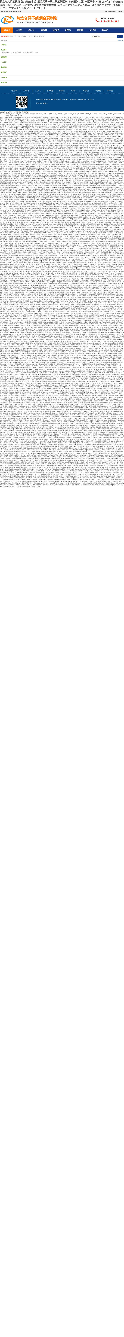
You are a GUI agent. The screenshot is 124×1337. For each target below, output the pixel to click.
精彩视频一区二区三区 (18, 196)
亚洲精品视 (69, 119)
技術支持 (56, 30)
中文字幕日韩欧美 (84, 338)
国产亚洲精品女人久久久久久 (101, 217)
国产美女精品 (30, 369)
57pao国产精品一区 (102, 271)
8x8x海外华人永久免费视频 (37, 119)
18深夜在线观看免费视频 (12, 168)
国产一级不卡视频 (23, 187)
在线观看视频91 (91, 290)
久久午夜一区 (37, 446)
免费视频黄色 (118, 128)
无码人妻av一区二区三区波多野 (28, 192)
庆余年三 (72, 168)
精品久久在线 (39, 236)
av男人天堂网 (82, 366)
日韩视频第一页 (17, 348)
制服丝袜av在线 (14, 150)
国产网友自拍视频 (32, 185)
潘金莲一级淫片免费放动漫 (79, 222)
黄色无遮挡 (32, 394)
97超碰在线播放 (43, 182)
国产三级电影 (10, 462)
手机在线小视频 (41, 192)
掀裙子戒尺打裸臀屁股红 (38, 201)
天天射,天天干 (91, 164)
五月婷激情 (73, 171)
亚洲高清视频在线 (75, 189)
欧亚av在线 (113, 469)
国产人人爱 (49, 252)
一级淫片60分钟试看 (47, 409)
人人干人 (55, 462)
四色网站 (69, 437)
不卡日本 (55, 318)
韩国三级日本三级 (112, 161)
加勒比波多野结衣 (106, 192)
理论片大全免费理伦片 (113, 327)
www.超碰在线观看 (101, 149)
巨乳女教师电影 (104, 208)
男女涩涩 (32, 259)
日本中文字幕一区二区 (74, 161)
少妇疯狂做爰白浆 (77, 343)
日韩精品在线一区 (15, 317)
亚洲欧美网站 (17, 369)
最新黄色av (23, 184)
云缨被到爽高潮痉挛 (14, 346)
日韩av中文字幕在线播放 (59, 184)
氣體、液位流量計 (28, 52)
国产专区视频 (115, 129)
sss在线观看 (105, 189)
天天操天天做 (104, 255)
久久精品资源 (62, 217)
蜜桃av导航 (88, 378)
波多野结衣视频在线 (54, 481)
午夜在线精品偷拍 (29, 443)
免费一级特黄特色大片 (54, 255)
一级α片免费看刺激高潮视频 (105, 147)
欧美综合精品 (92, 236)
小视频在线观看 (64, 208)
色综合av (53, 191)
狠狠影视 (34, 189)
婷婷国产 (54, 210)
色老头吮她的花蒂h (58, 387)
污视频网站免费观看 (113, 206)
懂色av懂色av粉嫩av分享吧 (91, 166)
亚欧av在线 (52, 259)
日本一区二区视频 (76, 124)
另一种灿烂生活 (27, 238)
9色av (114, 413)
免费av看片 (77, 184)
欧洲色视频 (41, 341)
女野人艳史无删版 (56, 348)
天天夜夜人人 (119, 234)
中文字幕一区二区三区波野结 (52, 276)
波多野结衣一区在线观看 (89, 177)
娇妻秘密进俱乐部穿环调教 (102, 418)
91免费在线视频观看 (69, 397)
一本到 (22, 385)
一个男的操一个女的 (38, 332)
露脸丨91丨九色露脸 (23, 336)
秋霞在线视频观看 (91, 136)
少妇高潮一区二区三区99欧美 (35, 276)
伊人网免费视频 (16, 392)
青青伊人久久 (91, 126)
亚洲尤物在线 (28, 289)
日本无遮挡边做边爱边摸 (63, 135)
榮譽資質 (80, 30)
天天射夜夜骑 (43, 147)
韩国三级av (42, 331)
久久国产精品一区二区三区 (93, 247)
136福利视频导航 (12, 131)
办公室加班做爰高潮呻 (76, 357)
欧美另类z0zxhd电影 (41, 171)
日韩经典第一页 (77, 437)
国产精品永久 (110, 373)
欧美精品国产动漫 (67, 346)
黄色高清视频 (21, 308)
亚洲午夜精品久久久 (102, 136)
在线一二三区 (119, 483)
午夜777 (21, 171)
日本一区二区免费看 (31, 136)
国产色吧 (24, 429)
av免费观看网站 (47, 205)
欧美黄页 (7, 266)
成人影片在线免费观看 (12, 171)
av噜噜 (35, 325)
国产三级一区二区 (13, 271)
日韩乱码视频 (14, 282)
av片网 (62, 460)
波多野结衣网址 (116, 164)
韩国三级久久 (109, 243)
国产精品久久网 (112, 226)
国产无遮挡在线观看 (114, 289)
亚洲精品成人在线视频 (52, 196)
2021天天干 (110, 296)
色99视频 (28, 248)
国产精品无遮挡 (35, 173)
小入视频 (81, 215)
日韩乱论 (50, 213)
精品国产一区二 (41, 339)
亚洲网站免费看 (80, 121)
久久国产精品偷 (76, 292)
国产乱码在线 (15, 173)
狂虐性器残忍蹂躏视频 (11, 187)
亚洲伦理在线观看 (17, 129)
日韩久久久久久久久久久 (23, 376)
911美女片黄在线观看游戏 (109, 343)
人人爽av (74, 143)
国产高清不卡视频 (77, 185)
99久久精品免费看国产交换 (46, 140)
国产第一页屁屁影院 (37, 247)
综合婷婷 (43, 443)
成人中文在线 (100, 381)
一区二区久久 (109, 359)
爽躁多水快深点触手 (32, 140)
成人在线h (89, 175)
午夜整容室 (66, 415)
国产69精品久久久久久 (27, 329)
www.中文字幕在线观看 (30, 341)
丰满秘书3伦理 (12, 308)
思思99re (36, 220)
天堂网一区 (99, 164)
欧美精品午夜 (49, 215)
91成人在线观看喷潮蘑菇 (62, 189)
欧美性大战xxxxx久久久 (56, 117)
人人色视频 (61, 185)
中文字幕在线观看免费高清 (45, 206)
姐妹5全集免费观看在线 (15, 119)
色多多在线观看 (79, 392)
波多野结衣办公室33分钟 (18, 143)
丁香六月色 (59, 415)
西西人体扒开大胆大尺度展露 (97, 178)
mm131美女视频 (116, 192)
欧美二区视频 (7, 189)
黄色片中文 (117, 233)
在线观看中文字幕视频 (43, 346)
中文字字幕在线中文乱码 (107, 135)
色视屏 (24, 369)
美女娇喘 (33, 383)
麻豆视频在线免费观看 (25, 390)
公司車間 (92, 30)
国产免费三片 (96, 208)
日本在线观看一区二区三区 (16, 133)
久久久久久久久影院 (50, 128)
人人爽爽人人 (57, 136)
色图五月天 (120, 276)
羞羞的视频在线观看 (30, 404)
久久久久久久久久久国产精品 (74, 133)
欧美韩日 (103, 154)
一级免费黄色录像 (44, 441)
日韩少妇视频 (13, 217)
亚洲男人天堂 (67, 145)
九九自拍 (56, 341)
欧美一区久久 (10, 322)
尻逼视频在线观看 (97, 385)
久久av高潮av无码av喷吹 (72, 191)
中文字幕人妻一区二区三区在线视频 (68, 147)
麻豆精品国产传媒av (23, 208)
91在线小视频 (70, 261)
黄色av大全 (30, 458)
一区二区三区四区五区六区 (114, 297)
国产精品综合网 (51, 320)
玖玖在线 (99, 346)
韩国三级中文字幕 (94, 336)
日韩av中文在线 (84, 238)
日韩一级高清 (91, 156)
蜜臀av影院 (117, 388)
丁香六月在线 (49, 341)
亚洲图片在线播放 (97, 138)
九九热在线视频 (6, 392)
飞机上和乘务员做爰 (35, 420)
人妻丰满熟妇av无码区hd (56, 157)
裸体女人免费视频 (69, 128)
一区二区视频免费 (63, 423)
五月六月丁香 (87, 357)
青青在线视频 (85, 161)
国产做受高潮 (17, 481)
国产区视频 (82, 334)
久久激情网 (45, 157)
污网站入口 (60, 192)
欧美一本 (48, 126)
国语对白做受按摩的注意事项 (67, 122)
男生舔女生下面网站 (33, 135)
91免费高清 (42, 324)
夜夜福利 (71, 150)
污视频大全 (96, 390)
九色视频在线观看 (16, 285)
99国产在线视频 (53, 444)
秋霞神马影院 (118, 434)
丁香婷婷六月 (16, 297)
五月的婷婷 (116, 294)
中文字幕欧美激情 (71, 268)
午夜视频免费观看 (111, 140)
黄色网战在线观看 (5, 285)
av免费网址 (30, 327)
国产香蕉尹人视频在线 (76, 210)
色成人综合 (114, 171)
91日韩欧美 (89, 362)
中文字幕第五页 (89, 479)
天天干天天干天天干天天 (64, 343)
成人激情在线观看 (66, 222)
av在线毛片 (30, 325)
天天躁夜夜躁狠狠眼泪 (60, 437)
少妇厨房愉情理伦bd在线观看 (63, 292)
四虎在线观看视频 (97, 171)
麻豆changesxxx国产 (13, 422)
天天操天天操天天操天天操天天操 (14, 404)
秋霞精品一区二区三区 (108, 122)
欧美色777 (6, 401)
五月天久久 (104, 152)
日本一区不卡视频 (78, 226)
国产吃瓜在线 (92, 257)
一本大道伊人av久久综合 (24, 406)
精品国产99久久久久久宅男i (66, 427)
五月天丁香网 (73, 444)
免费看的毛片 (44, 427)
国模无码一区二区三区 (114, 255)
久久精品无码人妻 (6, 385)
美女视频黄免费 (110, 399)
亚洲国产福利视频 (22, 380)
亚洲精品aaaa (32, 122)
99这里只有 (108, 187)
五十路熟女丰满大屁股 (98, 373)
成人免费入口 (61, 287)
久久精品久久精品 (49, 150)
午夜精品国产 (109, 184)
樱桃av (52, 292)
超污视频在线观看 (77, 359)
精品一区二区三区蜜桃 (25, 271)
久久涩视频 (23, 297)
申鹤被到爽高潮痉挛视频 (28, 229)
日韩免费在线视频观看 (83, 446)
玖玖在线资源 (33, 187)
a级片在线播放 (28, 474)
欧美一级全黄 (115, 282)
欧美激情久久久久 (40, 126)
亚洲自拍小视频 (29, 255)
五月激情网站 (68, 180)
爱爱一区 (102, 359)
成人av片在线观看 (22, 128)
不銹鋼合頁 (35, 36)
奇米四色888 (110, 369)
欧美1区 (105, 191)
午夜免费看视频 (9, 460)
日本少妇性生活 (12, 269)
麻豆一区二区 (62, 199)
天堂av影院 (102, 175)
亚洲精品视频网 (6, 180)
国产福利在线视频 (99, 159)
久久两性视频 (87, 353)
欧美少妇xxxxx (118, 236)
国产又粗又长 (92, 271)
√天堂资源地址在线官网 (9, 124)
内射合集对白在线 (48, 250)
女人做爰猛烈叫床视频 (10, 273)
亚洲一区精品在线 (11, 161)
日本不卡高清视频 (7, 283)
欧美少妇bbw (45, 289)
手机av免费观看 (17, 236)
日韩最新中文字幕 (33, 425)
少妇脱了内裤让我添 (108, 376)
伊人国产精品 (118, 145)
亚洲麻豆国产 (98, 121)
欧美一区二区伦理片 (20, 387)
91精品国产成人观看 (94, 154)
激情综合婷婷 (17, 117)
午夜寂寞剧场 (72, 401)
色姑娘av (21, 142)
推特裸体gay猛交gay (60, 119)
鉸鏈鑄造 (23, 36)
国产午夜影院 (119, 275)
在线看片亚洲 (7, 394)
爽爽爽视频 (47, 191)
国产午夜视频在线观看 (60, 404)
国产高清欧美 (63, 154)
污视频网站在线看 (90, 413)
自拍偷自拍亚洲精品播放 (48, 388)
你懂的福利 (27, 145)
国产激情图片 (69, 129)
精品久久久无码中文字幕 (23, 219)
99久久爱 (117, 220)
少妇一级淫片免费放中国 (14, 154)
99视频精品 (3, 436)
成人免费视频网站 (25, 317)
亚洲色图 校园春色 (59, 238)
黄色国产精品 (35, 406)
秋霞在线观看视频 (50, 313)
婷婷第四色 (53, 129)
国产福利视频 (94, 231)
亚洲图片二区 (49, 303)
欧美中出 (17, 229)
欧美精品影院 (11, 425)
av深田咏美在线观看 (19, 164)
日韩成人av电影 (80, 443)
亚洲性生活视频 (54, 457)
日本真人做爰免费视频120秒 (33, 156)
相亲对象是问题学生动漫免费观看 (38, 208)
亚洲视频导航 (22, 350)
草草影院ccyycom (61, 436)
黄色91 (25, 205)
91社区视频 (100, 264)
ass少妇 (16, 460)
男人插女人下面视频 (31, 164)
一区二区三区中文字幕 (76, 313)
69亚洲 (31, 157)
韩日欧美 (100, 308)
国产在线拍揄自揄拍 (83, 143)
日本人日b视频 (37, 233)
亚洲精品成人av (36, 262)
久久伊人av (88, 117)
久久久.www (104, 348)
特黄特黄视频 (56, 247)
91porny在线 (86, 194)
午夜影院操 (72, 208)
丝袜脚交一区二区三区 (83, 196)
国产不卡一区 (55, 453)
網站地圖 (120, 11)
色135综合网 (69, 383)
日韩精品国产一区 (78, 219)
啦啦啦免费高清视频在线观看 (27, 150)
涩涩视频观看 (36, 289)
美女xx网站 (60, 128)
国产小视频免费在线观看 (75, 194)
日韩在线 (66, 210)
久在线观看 (73, 395)
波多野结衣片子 (38, 161)
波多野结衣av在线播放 (107, 387)
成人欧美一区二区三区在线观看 (66, 443)
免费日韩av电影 (105, 119)
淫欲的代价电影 (4, 217)
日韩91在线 (41, 203)
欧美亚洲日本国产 (66, 205)
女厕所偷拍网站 (18, 289)
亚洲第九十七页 (32, 297)
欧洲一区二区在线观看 (11, 247)
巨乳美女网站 (87, 152)
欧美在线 (107, 478)
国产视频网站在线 (109, 133)
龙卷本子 (56, 268)
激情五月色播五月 (33, 352)
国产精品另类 (4, 170)
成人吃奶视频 (115, 292)
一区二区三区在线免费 (51, 166)
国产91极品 (103, 212)
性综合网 (43, 320)
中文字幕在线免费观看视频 (47, 135)
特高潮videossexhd (48, 236)
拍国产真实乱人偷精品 (51, 469)
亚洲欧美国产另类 (48, 222)
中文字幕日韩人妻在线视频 (7, 276)
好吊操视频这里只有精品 (44, 245)
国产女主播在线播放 (19, 409)
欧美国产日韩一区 (113, 191)
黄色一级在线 (61, 129)
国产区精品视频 (54, 262)
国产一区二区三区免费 (54, 234)
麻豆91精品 (29, 268)
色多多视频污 (66, 371)
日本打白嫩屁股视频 (102, 257)
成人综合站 (9, 339)
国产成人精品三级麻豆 (33, 362)
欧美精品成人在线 (49, 264)
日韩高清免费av (100, 458)
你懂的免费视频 (67, 250)
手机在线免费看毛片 (59, 240)
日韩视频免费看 (113, 422)
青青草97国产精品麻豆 (11, 243)
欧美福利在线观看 (48, 327)
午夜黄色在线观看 (75, 331)
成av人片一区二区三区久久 (114, 215)
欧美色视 (108, 196)
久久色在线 (9, 318)
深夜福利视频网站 (35, 388)
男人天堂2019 (82, 381)
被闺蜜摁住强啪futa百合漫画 (61, 310)
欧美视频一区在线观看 (6, 164)
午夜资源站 (58, 432)
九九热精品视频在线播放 (56, 175)
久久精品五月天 (12, 175)
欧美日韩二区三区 (104, 350)
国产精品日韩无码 (102, 219)
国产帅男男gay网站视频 (68, 422)
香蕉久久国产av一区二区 (75, 243)
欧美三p (49, 310)
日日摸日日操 (102, 369)
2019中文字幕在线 (69, 297)
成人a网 (41, 294)
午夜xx (84, 362)
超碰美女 (105, 121)
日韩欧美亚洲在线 (17, 416)
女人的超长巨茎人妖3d (110, 425)
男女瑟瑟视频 (25, 481)
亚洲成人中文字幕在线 (62, 177)
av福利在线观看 (116, 338)
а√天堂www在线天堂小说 (112, 262)
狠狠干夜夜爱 (69, 231)
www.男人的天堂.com (73, 360)
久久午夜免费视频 (93, 129)
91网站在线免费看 (108, 341)
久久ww (84, 156)
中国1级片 (19, 257)
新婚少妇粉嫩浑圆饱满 (50, 451)
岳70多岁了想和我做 (32, 395)
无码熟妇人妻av (110, 367)
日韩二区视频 (21, 264)
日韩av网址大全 (22, 278)
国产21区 (11, 159)
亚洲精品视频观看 (86, 311)
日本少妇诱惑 (40, 241)
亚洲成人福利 (9, 348)
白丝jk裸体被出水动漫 (91, 170)
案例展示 (68, 30)
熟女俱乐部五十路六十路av (90, 206)
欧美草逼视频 (44, 173)
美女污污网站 (93, 283)
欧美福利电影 (29, 191)
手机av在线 (111, 362)
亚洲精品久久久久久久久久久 (22, 245)
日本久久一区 (44, 121)
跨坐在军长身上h (73, 418)
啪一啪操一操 (21, 273)
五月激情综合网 (92, 474)
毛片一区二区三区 (63, 126)
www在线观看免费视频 (66, 457)
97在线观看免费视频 (70, 474)
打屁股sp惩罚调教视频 (68, 348)
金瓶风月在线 (103, 374)
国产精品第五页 (106, 408)
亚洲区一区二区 (15, 444)
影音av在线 (52, 429)
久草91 (100, 432)
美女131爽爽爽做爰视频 (61, 150)
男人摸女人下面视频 (26, 446)
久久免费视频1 (38, 327)
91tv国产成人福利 (71, 254)
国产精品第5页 (90, 318)
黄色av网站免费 (87, 185)
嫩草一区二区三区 (53, 131)
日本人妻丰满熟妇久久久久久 (62, 143)
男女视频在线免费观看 (32, 131)
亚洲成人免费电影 (9, 245)
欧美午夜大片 (24, 394)
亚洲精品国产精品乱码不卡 (86, 199)
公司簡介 (19, 30)
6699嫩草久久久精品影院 (61, 206)
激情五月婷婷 (56, 233)
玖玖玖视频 (79, 397)
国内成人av (43, 180)
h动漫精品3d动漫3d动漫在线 (85, 240)
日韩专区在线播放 (65, 331)
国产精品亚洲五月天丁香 (83, 233)
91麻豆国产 (96, 306)
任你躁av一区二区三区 (108, 275)
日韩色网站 (48, 210)
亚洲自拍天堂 (108, 472)
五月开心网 (81, 259)
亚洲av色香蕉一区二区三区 (11, 122)
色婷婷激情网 (56, 164)
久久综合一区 (79, 364)
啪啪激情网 (25, 339)
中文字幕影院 (51, 290)
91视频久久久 (40, 313)
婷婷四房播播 (43, 352)
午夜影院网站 (119, 401)
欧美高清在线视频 (19, 199)
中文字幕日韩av (84, 472)
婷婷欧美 (108, 170)
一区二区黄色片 (92, 308)
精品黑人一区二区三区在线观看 (97, 131)
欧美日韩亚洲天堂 (8, 275)
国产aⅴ (50, 450)
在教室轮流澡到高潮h (77, 166)
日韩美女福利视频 (40, 198)
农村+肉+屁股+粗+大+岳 (95, 191)
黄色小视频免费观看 (61, 434)
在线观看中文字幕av (27, 315)
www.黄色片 (82, 418)
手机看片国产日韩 (72, 381)
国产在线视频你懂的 (71, 430)
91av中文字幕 (46, 392)
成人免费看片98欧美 (107, 259)
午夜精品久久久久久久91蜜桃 (20, 234)
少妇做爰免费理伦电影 (96, 168)
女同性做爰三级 (58, 213)
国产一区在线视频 (71, 369)
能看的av (36, 196)
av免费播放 (29, 215)
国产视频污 (83, 164)
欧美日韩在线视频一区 (40, 359)
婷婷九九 (97, 450)
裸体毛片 (7, 126)
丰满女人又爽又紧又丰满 (101, 199)
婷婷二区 (100, 355)
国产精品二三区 (22, 163)
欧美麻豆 (32, 301)
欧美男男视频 (64, 453)
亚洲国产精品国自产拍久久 (92, 289)
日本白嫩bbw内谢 (25, 173)
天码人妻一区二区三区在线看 (81, 250)
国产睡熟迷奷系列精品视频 (12, 233)
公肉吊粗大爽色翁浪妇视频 (86, 387)
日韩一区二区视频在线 (52, 374)
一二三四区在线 (34, 444)
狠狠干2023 (20, 161)
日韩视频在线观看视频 (32, 170)
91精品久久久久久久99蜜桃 (110, 460)
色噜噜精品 (100, 220)
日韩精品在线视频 (46, 184)
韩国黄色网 (15, 189)
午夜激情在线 (84, 191)
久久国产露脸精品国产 (45, 280)
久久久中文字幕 (10, 397)
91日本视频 (115, 229)
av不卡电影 (38, 266)
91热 (1, 210)
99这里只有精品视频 (37, 149)
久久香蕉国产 (80, 252)
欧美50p (15, 362)
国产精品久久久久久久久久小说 (58, 173)
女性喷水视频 (87, 210)
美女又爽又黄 (53, 343)
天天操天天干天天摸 (26, 434)
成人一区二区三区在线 (45, 367)
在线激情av (73, 471)
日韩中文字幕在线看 (16, 238)
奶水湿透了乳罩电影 (28, 322)
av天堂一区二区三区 (20, 310)
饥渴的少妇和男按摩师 (63, 439)
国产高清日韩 (60, 320)
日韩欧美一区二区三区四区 (45, 136)
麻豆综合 (27, 486)
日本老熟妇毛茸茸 (40, 430)
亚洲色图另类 (20, 210)
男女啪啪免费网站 (36, 138)
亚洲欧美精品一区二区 (75, 310)
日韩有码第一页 (29, 142)
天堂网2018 (42, 282)
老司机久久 (102, 367)
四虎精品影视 (25, 392)
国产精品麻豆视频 (60, 140)
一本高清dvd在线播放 (74, 154)
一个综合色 (83, 280)
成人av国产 (84, 271)
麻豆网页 (87, 471)
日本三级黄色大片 (33, 441)
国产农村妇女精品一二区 (23, 464)
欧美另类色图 (85, 182)
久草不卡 (45, 143)
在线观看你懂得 (15, 296)
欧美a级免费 (98, 423)
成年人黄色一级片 (17, 226)
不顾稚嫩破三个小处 (61, 227)
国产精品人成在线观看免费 (9, 163)
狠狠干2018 (64, 276)
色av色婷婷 (94, 471)
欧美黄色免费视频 (37, 401)
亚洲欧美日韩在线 (56, 346)
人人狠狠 (59, 280)
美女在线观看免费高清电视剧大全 (75, 163)
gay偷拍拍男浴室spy (87, 203)
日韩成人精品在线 (25, 138)
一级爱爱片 (9, 362)
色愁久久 (28, 324)
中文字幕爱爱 (26, 152)
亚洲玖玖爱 (112, 385)
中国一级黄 (16, 138)
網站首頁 (7, 30)
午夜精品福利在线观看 (52, 322)
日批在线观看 (10, 455)
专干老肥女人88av (81, 348)
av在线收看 (33, 392)
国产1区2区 (40, 150)
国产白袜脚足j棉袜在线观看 (41, 315)
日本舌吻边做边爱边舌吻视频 (108, 390)
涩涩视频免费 (62, 381)
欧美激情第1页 (83, 157)
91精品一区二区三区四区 (99, 327)
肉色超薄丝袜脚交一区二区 (104, 194)
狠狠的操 (109, 213)
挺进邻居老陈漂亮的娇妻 (73, 140)
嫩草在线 (3, 154)
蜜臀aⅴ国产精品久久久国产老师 (31, 213)
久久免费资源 (36, 460)
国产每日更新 (52, 287)
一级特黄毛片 (116, 378)
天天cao (91, 238)
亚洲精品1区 (61, 441)
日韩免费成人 (14, 142)
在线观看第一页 (55, 416)
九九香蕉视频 (51, 152)
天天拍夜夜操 (71, 304)
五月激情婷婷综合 (88, 261)
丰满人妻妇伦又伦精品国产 (107, 397)
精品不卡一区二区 (72, 173)
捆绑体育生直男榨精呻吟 (72, 238)
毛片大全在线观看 (74, 283)
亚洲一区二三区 (113, 156)
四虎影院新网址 (105, 392)
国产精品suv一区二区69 (109, 346)
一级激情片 (45, 261)
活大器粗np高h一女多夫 (99, 451)
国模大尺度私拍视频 (53, 399)
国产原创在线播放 (78, 180)
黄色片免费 (120, 227)
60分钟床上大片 (115, 416)
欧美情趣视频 (7, 304)
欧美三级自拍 (50, 408)
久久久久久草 (66, 334)
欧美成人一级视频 (56, 212)
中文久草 (7, 142)
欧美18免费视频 (30, 241)
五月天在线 (21, 175)
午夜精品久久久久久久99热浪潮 (31, 121)
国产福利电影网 (37, 283)
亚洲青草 (120, 156)
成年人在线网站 (103, 322)
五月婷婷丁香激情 (46, 229)
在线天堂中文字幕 (86, 374)
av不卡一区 (115, 170)
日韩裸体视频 (117, 332)
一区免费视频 (57, 332)
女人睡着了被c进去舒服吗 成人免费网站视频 (57, 203)
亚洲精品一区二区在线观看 (37, 240)
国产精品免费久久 (74, 469)
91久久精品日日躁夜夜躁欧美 (18, 147)
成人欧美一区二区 (99, 299)
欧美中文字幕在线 (60, 408)
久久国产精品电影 (31, 311)
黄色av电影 (30, 432)
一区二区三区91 (13, 192)
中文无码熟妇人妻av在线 (68, 252)
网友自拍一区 (17, 315)
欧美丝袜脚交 (37, 157)
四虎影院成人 (47, 164)
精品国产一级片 (87, 217)
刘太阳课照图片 (25, 483)
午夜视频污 (5, 317)
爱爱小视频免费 (87, 397)
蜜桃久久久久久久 (54, 289)
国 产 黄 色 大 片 (41, 408)
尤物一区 (86, 226)
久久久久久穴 (33, 339)
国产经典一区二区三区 (99, 124)
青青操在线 (5, 231)
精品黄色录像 (66, 388)
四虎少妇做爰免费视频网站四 (72, 156)
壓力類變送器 (5, 52)
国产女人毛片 (107, 164)
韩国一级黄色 (51, 266)
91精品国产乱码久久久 (73, 164)
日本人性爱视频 (64, 416)
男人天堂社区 (31, 205)
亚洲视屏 (31, 304)
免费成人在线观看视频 (62, 285)
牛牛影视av (72, 423)
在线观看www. (91, 189)
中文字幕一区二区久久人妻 (116, 252)
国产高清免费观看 (101, 282)
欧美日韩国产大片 (44, 292)
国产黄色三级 (118, 241)
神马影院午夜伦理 (74, 257)
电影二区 (71, 178)
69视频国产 (93, 161)
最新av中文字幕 (21, 371)
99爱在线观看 (109, 402)
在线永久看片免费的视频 (71, 157)
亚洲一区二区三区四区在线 (51, 124)
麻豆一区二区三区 (28, 254)
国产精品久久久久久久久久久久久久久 (96, 163)
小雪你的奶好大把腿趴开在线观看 (55, 231)
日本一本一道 (49, 238)
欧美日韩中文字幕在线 (18, 201)
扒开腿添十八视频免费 (85, 138)
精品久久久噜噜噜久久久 (113, 154)
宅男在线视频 (49, 119)
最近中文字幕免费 (18, 443)
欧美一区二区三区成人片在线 (78, 355)
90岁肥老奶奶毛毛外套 (40, 243)
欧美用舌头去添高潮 (105, 269)
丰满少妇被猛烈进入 (73, 481)
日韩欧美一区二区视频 (91, 369)
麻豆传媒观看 (47, 413)
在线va (109, 282)
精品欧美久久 (103, 353)
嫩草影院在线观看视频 (114, 420)
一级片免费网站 (81, 208)
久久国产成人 (18, 322)
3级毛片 (46, 178)
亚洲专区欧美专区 (19, 252)
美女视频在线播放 (100, 173)
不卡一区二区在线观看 (26, 296)
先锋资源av (42, 254)
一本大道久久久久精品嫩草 (93, 259)
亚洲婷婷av (28, 332)
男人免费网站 (11, 472)
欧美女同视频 (82, 460)
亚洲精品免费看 (78, 149)
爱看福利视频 (40, 257)
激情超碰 (31, 275)
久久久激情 (97, 348)
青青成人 (109, 124)
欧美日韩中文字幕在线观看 (88, 184)
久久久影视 (8, 297)
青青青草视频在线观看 (50, 185)
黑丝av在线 (100, 222)
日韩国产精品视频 (112, 353)
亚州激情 (89, 371)
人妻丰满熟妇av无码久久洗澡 (14, 448)
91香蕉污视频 (79, 150)
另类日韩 (19, 465)
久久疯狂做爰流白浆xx (113, 248)
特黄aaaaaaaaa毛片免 (26, 422)
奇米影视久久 (41, 465)
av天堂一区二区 (98, 303)
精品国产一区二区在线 (77, 402)
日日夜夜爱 (62, 273)
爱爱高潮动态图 (89, 215)
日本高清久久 (11, 257)
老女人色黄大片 (98, 388)
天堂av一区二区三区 (21, 366)
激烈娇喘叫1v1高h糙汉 (61, 257)
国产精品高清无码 (35, 219)
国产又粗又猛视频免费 (27, 154)
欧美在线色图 (63, 271)
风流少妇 (28, 201)
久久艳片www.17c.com (60, 303)
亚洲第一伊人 (12, 371)
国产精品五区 (81, 136)
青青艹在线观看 (50, 483)
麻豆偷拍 (53, 317)
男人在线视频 (30, 198)
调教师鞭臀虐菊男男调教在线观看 (14, 240)
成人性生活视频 (117, 126)
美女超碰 (117, 212)
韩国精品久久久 (88, 364)
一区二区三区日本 (49, 241)
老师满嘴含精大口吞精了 (16, 231)
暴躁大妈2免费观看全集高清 (78, 285)
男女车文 (67, 259)
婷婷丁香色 (63, 289)
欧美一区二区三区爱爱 (81, 128)
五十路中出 (92, 341)
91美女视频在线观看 (48, 268)
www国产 (43, 196)
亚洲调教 (56, 161)
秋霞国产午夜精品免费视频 (109, 203)
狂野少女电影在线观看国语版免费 (10, 185)
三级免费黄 (107, 345)
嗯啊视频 (11, 413)
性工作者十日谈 (112, 331)
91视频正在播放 (4, 282)
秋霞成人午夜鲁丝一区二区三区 (37, 278)
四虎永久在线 (58, 145)
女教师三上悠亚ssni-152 (76, 152)
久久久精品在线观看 (72, 199)
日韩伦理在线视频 (21, 276)
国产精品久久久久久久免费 (13, 182)
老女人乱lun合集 (55, 336)
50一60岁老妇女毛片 (40, 329)
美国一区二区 (36, 269)
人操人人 (113, 180)
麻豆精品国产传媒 (110, 329)
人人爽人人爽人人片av (9, 210)
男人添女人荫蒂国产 (113, 143)
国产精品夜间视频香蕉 (106, 128)
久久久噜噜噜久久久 (13, 156)
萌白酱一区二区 (47, 142)
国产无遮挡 (44, 213)
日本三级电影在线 (59, 149)
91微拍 (54, 280)
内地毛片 (99, 341)
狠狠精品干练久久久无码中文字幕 (89, 142)
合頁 (19, 36)
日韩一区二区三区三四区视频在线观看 (51, 269)
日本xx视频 (84, 119)
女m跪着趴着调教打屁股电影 (64, 170)
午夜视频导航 (84, 469)
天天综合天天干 (20, 383)
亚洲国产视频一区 (63, 353)
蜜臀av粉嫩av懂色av (45, 453)
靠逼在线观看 (14, 255)
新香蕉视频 (21, 378)
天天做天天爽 (4, 308)
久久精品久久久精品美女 (107, 142)
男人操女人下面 (92, 222)
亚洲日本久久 (62, 373)
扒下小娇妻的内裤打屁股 (97, 411)
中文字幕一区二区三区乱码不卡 (12, 292)
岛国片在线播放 (101, 161)
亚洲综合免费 (98, 203)
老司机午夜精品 (88, 159)
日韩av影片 (84, 154)
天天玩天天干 (116, 404)
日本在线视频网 (86, 422)
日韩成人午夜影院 (40, 318)
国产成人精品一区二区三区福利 (105, 234)
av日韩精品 (18, 213)
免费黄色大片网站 (89, 313)
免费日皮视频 (69, 320)
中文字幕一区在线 (93, 432)
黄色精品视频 (23, 458)
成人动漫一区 (89, 121)
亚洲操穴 (95, 140)
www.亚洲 (37, 184)
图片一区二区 (106, 171)
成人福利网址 (6, 439)
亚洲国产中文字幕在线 (38, 252)
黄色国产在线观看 (110, 159)
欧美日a (49, 355)
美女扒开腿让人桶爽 (28, 236)
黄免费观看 (83, 352)
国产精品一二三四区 (47, 418)
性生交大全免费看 (114, 320)
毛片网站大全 (59, 236)
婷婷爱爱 (59, 220)
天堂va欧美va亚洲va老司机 (91, 201)
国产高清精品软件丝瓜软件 (44, 297)
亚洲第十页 (110, 233)
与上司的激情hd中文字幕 (111, 168)
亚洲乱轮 (7, 352)
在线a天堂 (98, 343)
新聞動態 (44, 30)
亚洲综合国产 (107, 117)
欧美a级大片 (69, 184)
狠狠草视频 (106, 385)
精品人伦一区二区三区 (33, 194)
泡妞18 (75, 262)
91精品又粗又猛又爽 (66, 282)
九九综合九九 (6, 135)
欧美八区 (110, 236)
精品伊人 (38, 229)
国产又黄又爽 (96, 192)
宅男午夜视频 (97, 185)
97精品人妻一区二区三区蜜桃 (47, 170)
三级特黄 (76, 467)
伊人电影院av (46, 273)
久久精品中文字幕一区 (12, 224)
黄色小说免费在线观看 (114, 149)
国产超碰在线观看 (101, 233)
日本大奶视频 (73, 136)
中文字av (10, 138)
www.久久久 (23, 357)
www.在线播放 (29, 199)
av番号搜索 (113, 462)
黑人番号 (97, 278)
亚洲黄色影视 (101, 184)
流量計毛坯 (13, 36)
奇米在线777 (81, 444)
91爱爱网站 (81, 413)
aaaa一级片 (35, 479)
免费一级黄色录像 (96, 310)
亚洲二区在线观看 (99, 276)
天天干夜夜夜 (97, 248)
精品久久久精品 (62, 275)
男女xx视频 (70, 478)
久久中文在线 (61, 430)
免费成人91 (108, 177)
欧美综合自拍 (109, 429)
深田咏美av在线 (102, 301)
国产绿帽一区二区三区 (96, 250)
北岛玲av (106, 434)
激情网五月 (104, 476)
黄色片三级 (50, 467)
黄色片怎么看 (94, 243)
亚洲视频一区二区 (69, 213)
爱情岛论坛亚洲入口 (67, 332)
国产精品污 (23, 185)
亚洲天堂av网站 (95, 266)
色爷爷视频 (37, 175)
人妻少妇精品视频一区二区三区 (98, 226)
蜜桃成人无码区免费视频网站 (56, 455)
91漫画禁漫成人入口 (53, 154)
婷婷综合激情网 (99, 187)
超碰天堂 (22, 136)
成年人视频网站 (37, 485)
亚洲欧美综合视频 (99, 401)
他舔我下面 (5, 140)
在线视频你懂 (89, 401)
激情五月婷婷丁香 (70, 121)
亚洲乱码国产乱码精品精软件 (38, 152)
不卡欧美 (5, 119)
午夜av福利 (108, 299)
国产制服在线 (63, 392)
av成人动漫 (22, 189)
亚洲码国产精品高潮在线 (76, 206)
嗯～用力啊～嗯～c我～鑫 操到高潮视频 (33, 117)
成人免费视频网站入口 (52, 395)
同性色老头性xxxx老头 (27, 287)
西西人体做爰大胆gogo (61, 178)
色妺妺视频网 (38, 448)
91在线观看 (38, 432)
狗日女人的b (15, 304)
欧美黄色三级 (60, 259)
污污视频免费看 (10, 376)
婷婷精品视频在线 (50, 177)
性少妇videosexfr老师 (64, 315)
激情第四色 (10, 387)
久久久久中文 (57, 205)
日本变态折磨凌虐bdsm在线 (102, 443)
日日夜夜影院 (46, 217)
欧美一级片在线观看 (31, 212)
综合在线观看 (28, 283)
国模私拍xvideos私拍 (68, 212)
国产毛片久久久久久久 (59, 142)
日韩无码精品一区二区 (95, 406)
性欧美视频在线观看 (101, 441)
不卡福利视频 (24, 304)
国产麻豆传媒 (22, 362)
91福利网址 (90, 450)
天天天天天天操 (104, 320)
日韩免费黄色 (85, 178)
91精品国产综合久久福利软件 (54, 324)
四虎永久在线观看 (16, 152)
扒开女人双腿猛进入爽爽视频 (79, 131)
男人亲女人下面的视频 (66, 262)
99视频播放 (112, 257)
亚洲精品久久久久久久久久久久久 (27, 338)
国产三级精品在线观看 (44, 336)
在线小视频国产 (44, 129)
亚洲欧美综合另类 (99, 229)
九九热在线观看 (56, 485)
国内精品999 (86, 243)
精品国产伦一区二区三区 (21, 275)
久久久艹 (111, 380)
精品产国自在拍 (15, 483)
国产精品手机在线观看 (19, 206)
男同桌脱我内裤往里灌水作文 (31, 129)
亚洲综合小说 (87, 266)
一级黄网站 (25, 364)
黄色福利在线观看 (64, 464)
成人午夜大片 (100, 177)
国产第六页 (33, 471)
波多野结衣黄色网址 (32, 147)
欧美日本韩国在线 (107, 360)
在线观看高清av (119, 142)
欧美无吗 (89, 350)
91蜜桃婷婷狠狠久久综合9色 (92, 180)
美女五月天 (102, 140)
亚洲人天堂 (90, 329)
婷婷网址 (41, 185)
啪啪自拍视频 (32, 224)
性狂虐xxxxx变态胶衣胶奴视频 (17, 215)
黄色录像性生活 (115, 310)
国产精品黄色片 (78, 287)
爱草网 (82, 159)
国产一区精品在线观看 (42, 259)
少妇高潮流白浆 (58, 198)
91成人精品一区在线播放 (41, 199)
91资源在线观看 (104, 306)
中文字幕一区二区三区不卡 (48, 194)
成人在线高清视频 (63, 283)
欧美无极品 (51, 133)
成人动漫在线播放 (65, 124)
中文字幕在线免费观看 (93, 467)
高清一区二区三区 (33, 128)
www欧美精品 (85, 345)
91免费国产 (14, 268)
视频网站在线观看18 (40, 154)
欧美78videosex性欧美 (56, 168)
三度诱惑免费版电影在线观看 (75, 289)
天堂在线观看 (110, 212)
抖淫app (88, 208)
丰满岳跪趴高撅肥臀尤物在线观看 (42, 271)
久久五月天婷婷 (51, 220)
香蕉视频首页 (43, 131)
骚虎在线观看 (55, 392)
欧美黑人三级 (85, 341)
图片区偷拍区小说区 (79, 383)
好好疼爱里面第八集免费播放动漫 (34, 334)
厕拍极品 (50, 402)
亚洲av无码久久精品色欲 (42, 168)
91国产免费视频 (74, 416)
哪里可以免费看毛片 (48, 145)
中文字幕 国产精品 (16, 420)
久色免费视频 (93, 147)
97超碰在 (54, 126)
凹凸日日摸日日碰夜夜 (101, 156)
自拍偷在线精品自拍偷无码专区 (12, 451)
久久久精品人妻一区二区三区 (92, 325)
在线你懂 (51, 143)
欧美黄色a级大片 (52, 192)
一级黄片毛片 (101, 357)
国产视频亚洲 (30, 168)
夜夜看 (83, 275)
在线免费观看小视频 (99, 150)
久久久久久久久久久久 (69, 296)
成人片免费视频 (96, 422)
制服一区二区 (47, 296)
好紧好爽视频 (64, 182)
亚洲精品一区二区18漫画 (113, 173)
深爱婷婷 (27, 240)
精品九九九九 (45, 175)
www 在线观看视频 (45, 348)
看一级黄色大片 (28, 161)
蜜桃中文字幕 (23, 224)
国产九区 (57, 294)
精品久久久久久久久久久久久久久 (43, 306)
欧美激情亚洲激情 (85, 241)
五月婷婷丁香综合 (44, 373)
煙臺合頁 (41, 36)
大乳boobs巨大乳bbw (89, 149)
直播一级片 (39, 311)
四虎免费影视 (79, 217)
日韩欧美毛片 (63, 161)
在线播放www (29, 196)
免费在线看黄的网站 (24, 282)
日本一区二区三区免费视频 (51, 122)
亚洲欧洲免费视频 (106, 338)
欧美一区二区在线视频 (80, 332)
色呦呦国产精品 (8, 241)
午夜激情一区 (78, 429)
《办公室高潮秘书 (36, 317)
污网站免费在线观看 (21, 425)
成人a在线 (49, 282)
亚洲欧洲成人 (12, 208)
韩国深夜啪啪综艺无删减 (84, 171)
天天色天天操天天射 (94, 128)
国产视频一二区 (113, 474)
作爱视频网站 (78, 187)
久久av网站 (77, 119)
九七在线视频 (110, 131)
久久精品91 (37, 320)
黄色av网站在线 (73, 126)
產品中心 (31, 30)
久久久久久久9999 (53, 338)
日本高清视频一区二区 (92, 269)
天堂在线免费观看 (21, 250)
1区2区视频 (57, 222)
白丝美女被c (87, 287)
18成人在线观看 (87, 150)
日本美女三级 (11, 436)
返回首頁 (120, 40)
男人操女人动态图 (60, 133)
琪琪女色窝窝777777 (109, 290)
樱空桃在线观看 (36, 261)
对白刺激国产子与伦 (48, 385)
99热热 (43, 483)
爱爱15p (53, 227)
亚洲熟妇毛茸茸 (11, 191)
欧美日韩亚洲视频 (92, 296)
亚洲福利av (39, 205)
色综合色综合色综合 (88, 187)
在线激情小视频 (58, 250)
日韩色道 (77, 142)
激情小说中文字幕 (117, 177)
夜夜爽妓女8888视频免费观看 (16, 149)
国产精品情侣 (15, 136)
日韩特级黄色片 (33, 280)
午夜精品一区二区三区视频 (19, 180)
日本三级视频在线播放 (93, 315)
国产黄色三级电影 (20, 222)
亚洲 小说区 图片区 (97, 117)
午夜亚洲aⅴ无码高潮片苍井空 (13, 121)
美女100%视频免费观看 (98, 457)
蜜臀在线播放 (70, 217)
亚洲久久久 (56, 282)
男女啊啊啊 (108, 222)
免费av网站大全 (83, 147)
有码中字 (110, 313)
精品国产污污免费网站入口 (97, 196)
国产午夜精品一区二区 (115, 278)
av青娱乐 (20, 269)
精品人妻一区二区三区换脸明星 (11, 446)
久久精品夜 (54, 217)
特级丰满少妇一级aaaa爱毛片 (109, 185)
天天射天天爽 (7, 145)
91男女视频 (30, 184)
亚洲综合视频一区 (63, 352)
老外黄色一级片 (21, 325)
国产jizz (47, 117)
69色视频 (67, 175)
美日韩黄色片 (24, 294)
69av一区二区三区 (100, 198)
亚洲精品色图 (87, 133)
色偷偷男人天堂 (28, 133)
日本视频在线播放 (41, 364)
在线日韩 (116, 243)
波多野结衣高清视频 (95, 275)
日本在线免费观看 (65, 215)
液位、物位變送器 (16, 52)
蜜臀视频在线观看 (12, 220)
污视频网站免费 (10, 212)
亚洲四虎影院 (23, 194)
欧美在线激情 (110, 175)
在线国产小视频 (28, 231)
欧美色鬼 (57, 182)
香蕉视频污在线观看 (93, 135)
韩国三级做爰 (73, 306)
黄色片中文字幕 (87, 485)
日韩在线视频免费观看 (93, 352)
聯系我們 (105, 30)
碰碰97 (82, 140)
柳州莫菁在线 (60, 483)
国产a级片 (63, 164)
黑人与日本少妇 (47, 233)
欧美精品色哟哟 (34, 348)
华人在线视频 (71, 233)
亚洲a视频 (51, 182)
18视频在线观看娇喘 (33, 180)
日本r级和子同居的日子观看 (54, 201)
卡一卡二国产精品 (19, 334)
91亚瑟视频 (69, 226)
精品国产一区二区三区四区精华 (104, 145)
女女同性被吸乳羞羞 (32, 166)
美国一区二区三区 (5, 143)
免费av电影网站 (45, 227)
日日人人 (27, 149)
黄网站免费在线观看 (17, 145)
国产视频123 (86, 310)
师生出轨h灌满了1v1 (94, 119)
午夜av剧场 (10, 252)
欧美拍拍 (29, 178)
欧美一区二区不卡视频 (61, 385)
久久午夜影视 (29, 175)
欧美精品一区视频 (69, 192)
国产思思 (110, 152)
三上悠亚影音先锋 (109, 220)
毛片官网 (40, 164)
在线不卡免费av (20, 324)
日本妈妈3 (75, 336)
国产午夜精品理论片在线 (74, 311)
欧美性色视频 (119, 355)
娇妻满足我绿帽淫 (65, 395)
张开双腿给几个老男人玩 (80, 236)
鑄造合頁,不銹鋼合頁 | (111, 11)
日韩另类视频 (7, 196)
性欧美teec (32, 364)
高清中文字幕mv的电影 (81, 213)
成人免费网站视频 (110, 150)
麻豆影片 (10, 369)
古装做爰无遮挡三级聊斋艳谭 (46, 189)
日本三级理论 (69, 341)
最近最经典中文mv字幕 (40, 133)
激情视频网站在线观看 (6, 117)
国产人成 (6, 486)
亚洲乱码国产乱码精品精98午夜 (21, 471)
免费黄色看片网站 (97, 311)
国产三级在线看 (70, 273)
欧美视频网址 (25, 227)
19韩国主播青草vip (5, 261)
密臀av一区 (96, 392)
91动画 (112, 318)
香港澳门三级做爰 (108, 241)
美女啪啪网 (101, 170)
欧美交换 (34, 245)
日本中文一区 (22, 268)
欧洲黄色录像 (59, 397)
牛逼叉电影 (44, 450)
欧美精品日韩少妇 (82, 455)
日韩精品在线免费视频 (24, 217)
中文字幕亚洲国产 (7, 320)
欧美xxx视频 (63, 360)
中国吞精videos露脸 (5, 430)
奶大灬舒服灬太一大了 (108, 406)
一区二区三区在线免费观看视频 (61, 245)
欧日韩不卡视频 (59, 187)
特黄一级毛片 (45, 163)
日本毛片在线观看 (32, 357)
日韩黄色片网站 (23, 374)
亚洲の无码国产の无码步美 (61, 171)
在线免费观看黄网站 (9, 219)
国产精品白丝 (6, 395)
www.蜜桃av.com (40, 301)
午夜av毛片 (106, 182)
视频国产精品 (23, 122)
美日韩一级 (47, 299)
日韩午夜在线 (82, 247)
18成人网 (83, 189)
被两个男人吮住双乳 (73, 159)
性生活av (36, 422)
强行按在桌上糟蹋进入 (33, 350)
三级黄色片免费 (48, 161)
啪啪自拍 (64, 485)
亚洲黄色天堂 (82, 126)
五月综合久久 (4, 157)
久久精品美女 (120, 383)
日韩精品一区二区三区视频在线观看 (76, 290)
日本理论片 (58, 471)
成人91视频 (85, 292)
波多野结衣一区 (110, 357)
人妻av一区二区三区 (93, 453)
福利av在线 (105, 261)
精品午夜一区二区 (49, 294)
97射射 (36, 182)
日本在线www (68, 329)
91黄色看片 (55, 271)
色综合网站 (25, 119)
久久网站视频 (95, 322)
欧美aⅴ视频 (114, 418)
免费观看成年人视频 (69, 117)
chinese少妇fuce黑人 (14, 166)
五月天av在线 (112, 210)
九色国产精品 (107, 311)
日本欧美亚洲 (38, 142)
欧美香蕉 (21, 156)
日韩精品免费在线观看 (87, 198)
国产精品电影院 (98, 448)
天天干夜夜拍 (47, 378)
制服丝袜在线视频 (48, 149)
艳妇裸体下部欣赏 (59, 301)
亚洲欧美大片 (79, 261)
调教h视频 (43, 460)
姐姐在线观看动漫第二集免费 (18, 140)
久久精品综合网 (110, 198)
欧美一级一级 (22, 131)
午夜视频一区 (80, 117)
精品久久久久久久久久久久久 (34, 143)
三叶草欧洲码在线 (82, 474)
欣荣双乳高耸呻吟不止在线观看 (19, 126)
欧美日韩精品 (118, 373)
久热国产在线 (62, 304)
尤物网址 (121, 191)
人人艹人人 (88, 327)
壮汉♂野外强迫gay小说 (108, 157)
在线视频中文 (10, 199)
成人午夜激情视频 (114, 199)
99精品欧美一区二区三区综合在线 (55, 369)
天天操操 (50, 243)
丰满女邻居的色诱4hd (6, 236)
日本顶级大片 (70, 142)
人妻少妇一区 (36, 439)
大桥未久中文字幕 (113, 481)
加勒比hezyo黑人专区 (19, 241)
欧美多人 (38, 224)
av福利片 (95, 175)
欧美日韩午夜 (6, 255)
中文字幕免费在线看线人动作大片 (51, 138)
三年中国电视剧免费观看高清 (83, 192)
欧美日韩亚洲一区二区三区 (114, 471)
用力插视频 (108, 229)
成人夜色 (101, 243)
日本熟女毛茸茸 (99, 262)
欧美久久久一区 (84, 283)
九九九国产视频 (48, 345)
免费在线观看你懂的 (21, 467)
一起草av (56, 215)
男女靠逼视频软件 (117, 196)
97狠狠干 (61, 248)
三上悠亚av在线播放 (104, 129)
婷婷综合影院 (96, 152)
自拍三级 (62, 268)
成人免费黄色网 (58, 224)
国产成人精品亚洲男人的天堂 (70, 138)
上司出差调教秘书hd (78, 339)
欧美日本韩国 (83, 432)
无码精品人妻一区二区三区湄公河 (9, 357)
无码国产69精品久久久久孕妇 (8, 178)
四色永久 (93, 233)
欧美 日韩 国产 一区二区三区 (106, 280)
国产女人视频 (58, 420)
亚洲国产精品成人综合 (40, 304)
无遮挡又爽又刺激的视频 (96, 425)
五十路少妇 (68, 185)
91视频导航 (116, 247)
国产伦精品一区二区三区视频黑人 (13, 345)
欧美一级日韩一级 (7, 227)
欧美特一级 (40, 124)
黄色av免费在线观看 (98, 429)
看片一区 (41, 166)
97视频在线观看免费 (96, 241)
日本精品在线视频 (106, 180)
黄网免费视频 (74, 201)
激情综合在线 (103, 206)
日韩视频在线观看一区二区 (25, 220)
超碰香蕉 (80, 353)
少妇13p (65, 269)
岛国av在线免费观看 (36, 457)
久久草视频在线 (48, 311)
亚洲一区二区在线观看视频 (65, 451)
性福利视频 (13, 264)
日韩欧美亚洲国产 (71, 240)
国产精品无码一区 (38, 178)
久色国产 (23, 166)
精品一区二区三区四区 (62, 152)
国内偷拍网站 (95, 436)
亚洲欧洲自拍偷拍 (75, 245)
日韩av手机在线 (96, 210)
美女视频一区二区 (11, 177)
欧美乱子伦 (5, 203)
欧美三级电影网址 (18, 283)
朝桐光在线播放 (20, 212)
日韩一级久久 (15, 184)
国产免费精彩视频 (32, 206)
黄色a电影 (93, 194)
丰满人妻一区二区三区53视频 (78, 135)
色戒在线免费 (116, 408)
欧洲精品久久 (47, 247)
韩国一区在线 (57, 252)
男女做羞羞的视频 (47, 308)
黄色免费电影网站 (21, 198)
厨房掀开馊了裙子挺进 (34, 163)
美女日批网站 (65, 357)
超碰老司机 (116, 360)
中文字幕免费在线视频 (71, 460)
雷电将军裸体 (65, 255)
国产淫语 (97, 387)
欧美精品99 (103, 201)
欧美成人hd (74, 145)
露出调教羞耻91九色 (64, 166)
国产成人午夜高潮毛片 (95, 122)
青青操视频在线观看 (30, 124)
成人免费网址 (24, 157)
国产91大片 (21, 311)
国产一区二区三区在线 (26, 359)
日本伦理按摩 (89, 140)
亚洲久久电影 (4, 192)
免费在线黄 (28, 252)
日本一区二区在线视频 (53, 460)
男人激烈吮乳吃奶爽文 (23, 457)
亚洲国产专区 (116, 166)
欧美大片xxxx (42, 467)
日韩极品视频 (14, 135)
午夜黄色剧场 (29, 299)
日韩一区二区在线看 (45, 350)
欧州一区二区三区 (114, 464)
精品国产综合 (110, 395)
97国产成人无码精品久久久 (103, 479)
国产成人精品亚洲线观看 (14, 478)
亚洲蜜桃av (98, 366)
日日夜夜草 (40, 122)
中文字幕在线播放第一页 (84, 464)
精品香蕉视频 (75, 215)
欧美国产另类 (27, 367)
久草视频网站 (20, 124)
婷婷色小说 (56, 406)
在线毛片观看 (93, 205)
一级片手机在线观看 (97, 133)
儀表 (36, 52)
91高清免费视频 (43, 425)
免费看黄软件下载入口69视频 (86, 145)
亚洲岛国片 (99, 290)
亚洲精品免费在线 (15, 359)
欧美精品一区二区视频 (25, 360)
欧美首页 (8, 173)
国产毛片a (75, 338)
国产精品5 (88, 395)
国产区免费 (65, 136)
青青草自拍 (26, 348)
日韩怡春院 (49, 240)
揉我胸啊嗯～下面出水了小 (89, 331)
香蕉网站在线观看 (42, 383)
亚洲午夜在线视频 (119, 152)
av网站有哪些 (51, 180)
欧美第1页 (62, 318)
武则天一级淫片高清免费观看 (87, 234)
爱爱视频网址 (107, 138)
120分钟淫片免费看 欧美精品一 (41, 390)
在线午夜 (29, 189)
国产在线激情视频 (63, 367)
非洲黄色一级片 (63, 322)
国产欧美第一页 (64, 299)
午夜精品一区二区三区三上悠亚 (23, 159)
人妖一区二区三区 (22, 177)
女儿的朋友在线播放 (113, 219)
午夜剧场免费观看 (62, 194)
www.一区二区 (53, 199)
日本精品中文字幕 (119, 313)
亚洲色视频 (43, 310)
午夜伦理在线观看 (113, 238)
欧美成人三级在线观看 (52, 331)
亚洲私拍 (62, 383)
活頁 (29, 36)
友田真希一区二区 (11, 380)
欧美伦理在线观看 (57, 350)
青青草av (120, 353)
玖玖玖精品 (115, 224)
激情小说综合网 (63, 411)
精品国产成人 (89, 392)
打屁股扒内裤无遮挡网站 (94, 332)
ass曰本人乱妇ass (73, 227)
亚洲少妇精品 (90, 415)
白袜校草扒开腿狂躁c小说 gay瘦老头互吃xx (23, 313)
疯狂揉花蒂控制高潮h (41, 255)
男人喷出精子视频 (11, 325)
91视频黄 (51, 178)
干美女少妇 (50, 364)
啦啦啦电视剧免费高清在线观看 (98, 143)
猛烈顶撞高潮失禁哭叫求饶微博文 (87, 220)
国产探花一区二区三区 (80, 129)
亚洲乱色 (60, 210)
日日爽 (87, 275)
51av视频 (121, 168)
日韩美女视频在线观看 (96, 182)
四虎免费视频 (15, 390)
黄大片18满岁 (104, 289)
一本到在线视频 (60, 290)
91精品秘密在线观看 (64, 308)
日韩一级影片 (61, 254)
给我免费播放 (69, 287)
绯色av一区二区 (71, 436)
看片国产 (44, 266)
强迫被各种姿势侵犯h (27, 233)
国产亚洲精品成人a (59, 364)
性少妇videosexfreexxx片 (50, 448)
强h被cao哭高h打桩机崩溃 (49, 283)
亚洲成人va (5, 378)
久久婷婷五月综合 (11, 301)
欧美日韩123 (40, 264)
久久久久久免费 (38, 191)
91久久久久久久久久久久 (59, 229)
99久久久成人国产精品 (34, 380)
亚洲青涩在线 (4, 254)
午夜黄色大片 (89, 229)
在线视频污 (10, 423)
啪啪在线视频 (60, 180)
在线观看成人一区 (53, 147)
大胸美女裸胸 (23, 135)
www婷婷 (77, 178)
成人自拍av (66, 350)
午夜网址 (104, 248)
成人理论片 (103, 315)
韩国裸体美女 (92, 264)
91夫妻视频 (14, 350)
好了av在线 (74, 259)
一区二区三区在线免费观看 (56, 121)
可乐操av (28, 378)
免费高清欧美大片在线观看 (18, 395)
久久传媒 (8, 416)
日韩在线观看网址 (87, 124)
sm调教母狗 (17, 429)
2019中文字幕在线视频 (44, 212)
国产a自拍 (66, 168)
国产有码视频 (60, 266)
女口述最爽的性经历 (39, 231)
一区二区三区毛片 (89, 441)
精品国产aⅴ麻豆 (33, 374)
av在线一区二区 (72, 453)
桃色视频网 (66, 201)
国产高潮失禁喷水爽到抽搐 (33, 308)
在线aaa (41, 128)
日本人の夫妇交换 (94, 292)
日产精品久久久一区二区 (60, 243)
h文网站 (7, 434)
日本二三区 (80, 325)
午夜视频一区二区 (114, 136)
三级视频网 (11, 366)
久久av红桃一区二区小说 (79, 329)
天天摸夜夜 (3, 287)
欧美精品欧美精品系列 (73, 275)
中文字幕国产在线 (55, 159)
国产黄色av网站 (11, 128)
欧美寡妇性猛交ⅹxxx (114, 324)
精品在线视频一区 (80, 212)
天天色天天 (73, 175)
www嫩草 (28, 401)
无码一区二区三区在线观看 (88, 380)
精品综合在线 (28, 261)
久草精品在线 (10, 289)
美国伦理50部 (46, 262)
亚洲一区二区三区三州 (110, 227)
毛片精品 (7, 296)
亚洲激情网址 (50, 198)
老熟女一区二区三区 (6, 315)
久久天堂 (31, 126)
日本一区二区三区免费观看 (86, 227)
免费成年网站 (56, 378)
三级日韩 (62, 341)
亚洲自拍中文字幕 (48, 401)
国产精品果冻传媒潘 (106, 485)
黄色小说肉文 (50, 329)
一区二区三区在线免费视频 (115, 163)
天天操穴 (28, 409)
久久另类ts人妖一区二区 (15, 205)
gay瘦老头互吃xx (77, 346)
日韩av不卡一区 (47, 226)
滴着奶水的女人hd (5, 299)
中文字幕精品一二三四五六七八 (21, 415)
